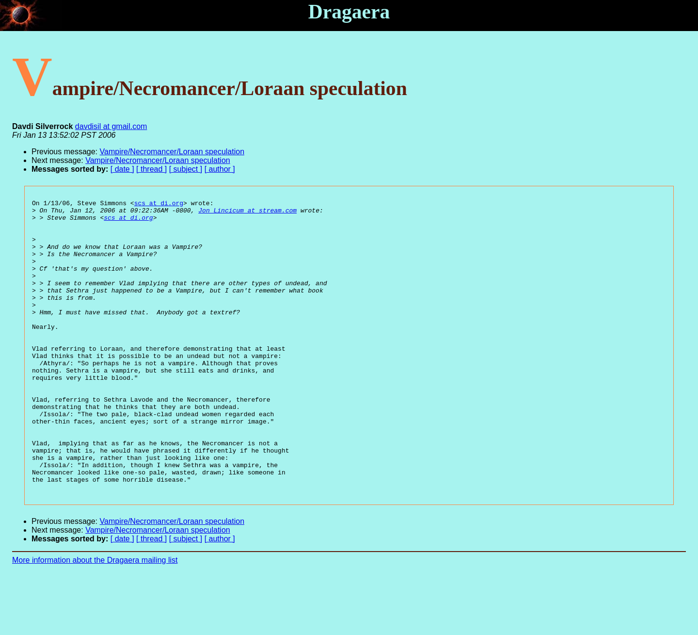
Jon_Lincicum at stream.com (247, 213)
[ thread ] (151, 169)
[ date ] (122, 169)
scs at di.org (158, 204)
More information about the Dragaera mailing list (95, 618)
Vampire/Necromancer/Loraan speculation (172, 151)
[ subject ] (185, 169)
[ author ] (220, 169)
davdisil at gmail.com (111, 126)
